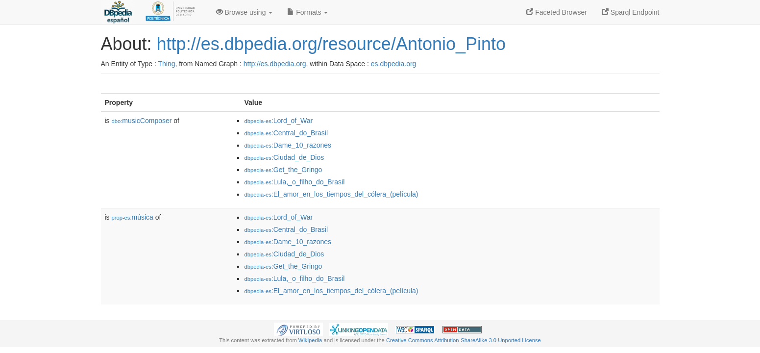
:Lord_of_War (279, 121)
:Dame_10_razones (288, 145)
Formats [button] (307, 12)
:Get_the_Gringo (283, 170)
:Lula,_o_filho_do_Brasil (295, 182)
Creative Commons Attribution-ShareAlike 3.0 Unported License (463, 340)
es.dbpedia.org (394, 64)
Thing (166, 64)
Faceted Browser (556, 12)
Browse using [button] (244, 12)
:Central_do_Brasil (286, 133)
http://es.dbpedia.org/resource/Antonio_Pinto (331, 44)
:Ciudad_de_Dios (284, 157)
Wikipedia (310, 340)
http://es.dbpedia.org (275, 64)
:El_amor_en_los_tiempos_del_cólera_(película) (331, 194)
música (132, 217)
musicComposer (142, 121)
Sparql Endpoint (631, 12)
